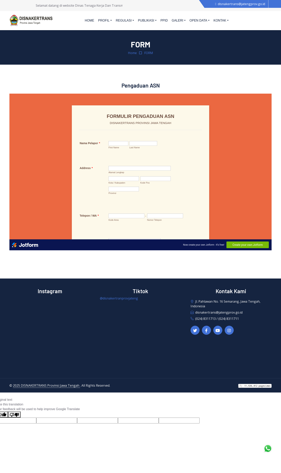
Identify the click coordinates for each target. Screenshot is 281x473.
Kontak (219, 20)
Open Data (198, 20)
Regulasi (124, 20)
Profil (103, 20)
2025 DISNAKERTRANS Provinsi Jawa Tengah (46, 385)
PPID (164, 20)
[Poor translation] (14, 415)
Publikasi (146, 20)
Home (89, 20)
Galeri (177, 20)
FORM (148, 53)
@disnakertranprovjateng (119, 298)
